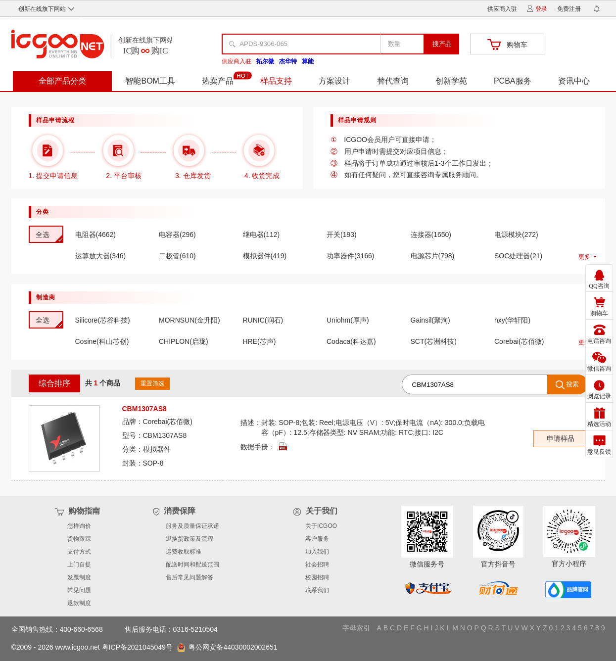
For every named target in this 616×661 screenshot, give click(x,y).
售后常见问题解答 (189, 577)
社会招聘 (317, 564)
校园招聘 (317, 577)
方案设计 (334, 81)
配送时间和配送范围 (192, 564)
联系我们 (317, 590)
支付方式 (79, 551)
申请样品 (560, 438)
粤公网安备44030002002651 (232, 647)
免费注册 (569, 8)
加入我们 (317, 551)
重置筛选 (152, 383)
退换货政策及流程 (189, 538)
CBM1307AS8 (165, 435)
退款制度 (79, 603)
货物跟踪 (79, 538)
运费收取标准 (183, 551)
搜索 (567, 384)
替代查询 (393, 81)
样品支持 (276, 81)
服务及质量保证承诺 (192, 525)
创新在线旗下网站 (46, 8)
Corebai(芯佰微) (167, 421)
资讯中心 (574, 81)
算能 (308, 61)
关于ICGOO (321, 525)
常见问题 (79, 590)
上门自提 (79, 564)
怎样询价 (79, 525)
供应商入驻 (502, 8)
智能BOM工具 (150, 81)
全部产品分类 (62, 81)
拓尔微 (265, 61)
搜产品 (442, 43)
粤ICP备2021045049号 (138, 647)
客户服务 (317, 538)
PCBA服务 (512, 81)
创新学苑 (451, 81)
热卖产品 (218, 81)
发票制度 (79, 577)
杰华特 (288, 61)
